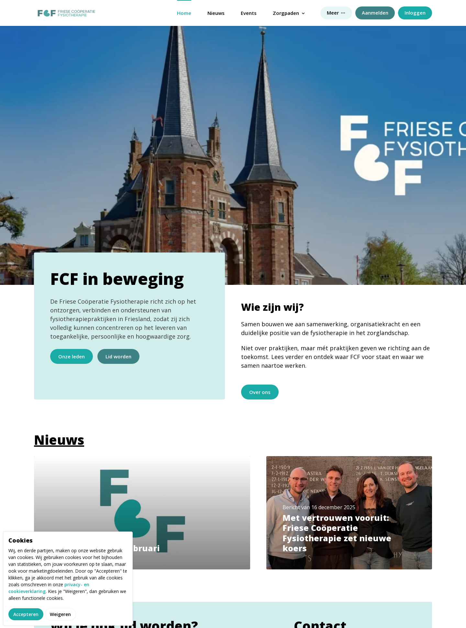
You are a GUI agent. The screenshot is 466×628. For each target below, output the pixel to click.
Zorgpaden (286, 13)
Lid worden (118, 356)
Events (249, 13)
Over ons (260, 392)
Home (184, 13)
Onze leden (71, 356)
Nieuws (216, 13)
